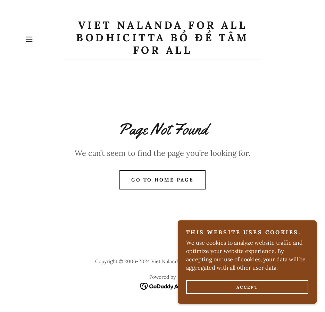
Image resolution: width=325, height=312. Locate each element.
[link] (162, 51)
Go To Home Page (162, 180)
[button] (43, 39)
